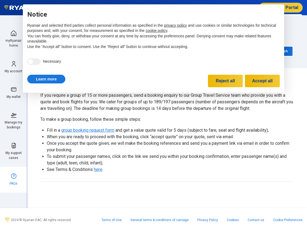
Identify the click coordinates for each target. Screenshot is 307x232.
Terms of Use (112, 220)
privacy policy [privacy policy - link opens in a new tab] (175, 25)
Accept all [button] (262, 81)
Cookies (233, 220)
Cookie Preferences (288, 220)
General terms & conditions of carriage (159, 220)
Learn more (46, 79)
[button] (46, 79)
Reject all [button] (225, 81)
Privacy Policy (207, 220)
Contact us (256, 220)
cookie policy (156, 30)
